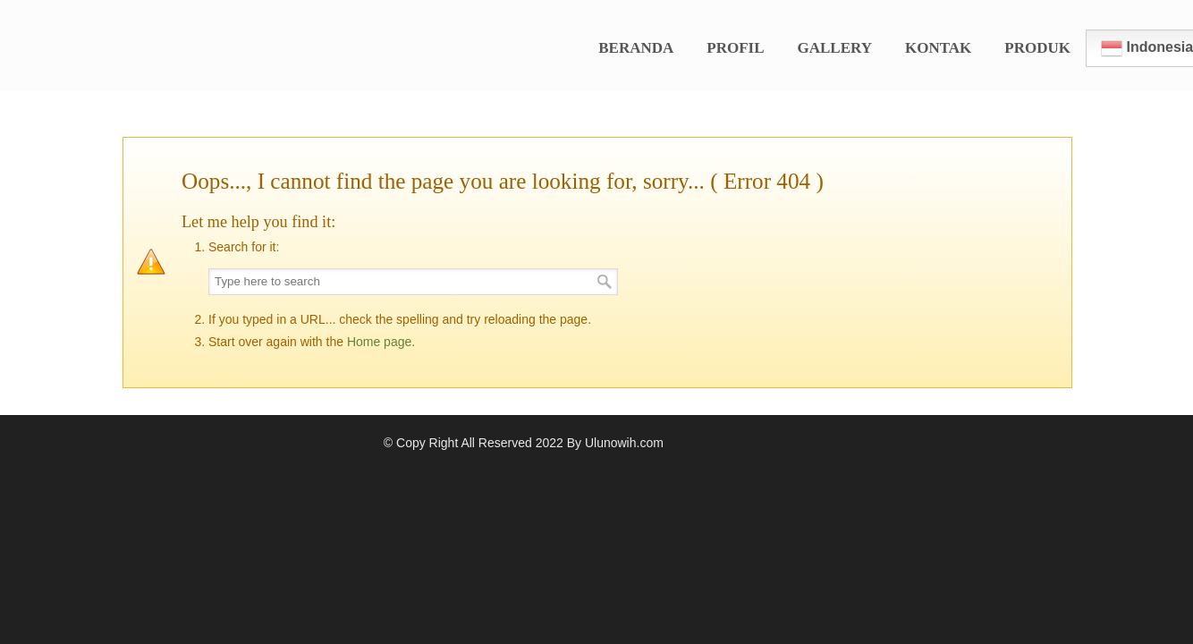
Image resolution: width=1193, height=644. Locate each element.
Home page (379, 342)
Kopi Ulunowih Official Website (266, 36)
